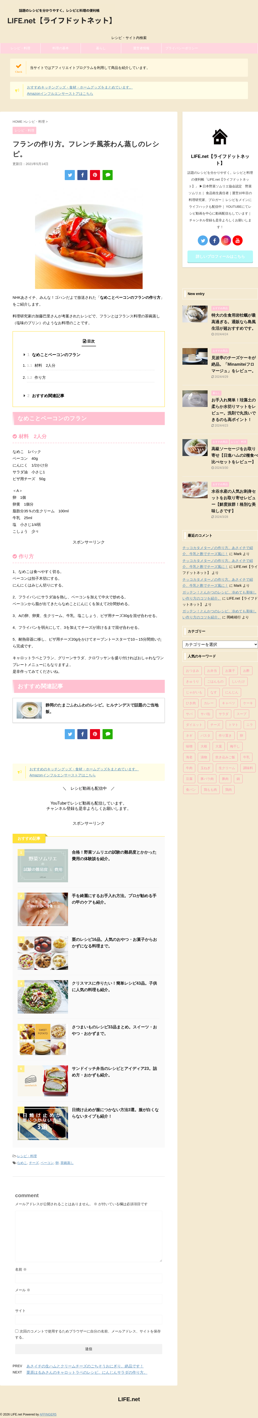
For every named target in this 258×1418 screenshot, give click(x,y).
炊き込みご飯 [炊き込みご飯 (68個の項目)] (225, 757)
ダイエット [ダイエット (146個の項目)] (194, 725)
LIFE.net (129, 1399)
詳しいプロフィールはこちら (220, 256)
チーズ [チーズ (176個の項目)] (215, 725)
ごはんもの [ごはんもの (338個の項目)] (215, 681)
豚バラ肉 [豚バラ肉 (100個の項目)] (207, 779)
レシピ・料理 (20, 48)
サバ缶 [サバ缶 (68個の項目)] (205, 714)
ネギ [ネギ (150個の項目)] (189, 735)
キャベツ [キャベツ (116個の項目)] (228, 703)
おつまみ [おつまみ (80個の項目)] (192, 671)
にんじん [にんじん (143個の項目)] (231, 692)
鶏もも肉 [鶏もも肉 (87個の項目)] (210, 789)
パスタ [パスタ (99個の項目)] (205, 735)
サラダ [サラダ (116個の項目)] (224, 714)
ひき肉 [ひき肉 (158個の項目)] (191, 703)
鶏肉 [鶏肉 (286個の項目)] (228, 789)
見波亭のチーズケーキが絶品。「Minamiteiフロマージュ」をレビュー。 (233, 364)
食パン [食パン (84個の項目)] (191, 789)
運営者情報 (141, 48)
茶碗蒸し (67, 1163)
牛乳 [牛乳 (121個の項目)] (246, 757)
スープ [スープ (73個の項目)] (241, 714)
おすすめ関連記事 (45, 396)
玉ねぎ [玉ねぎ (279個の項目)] (205, 768)
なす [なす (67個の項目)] (213, 692)
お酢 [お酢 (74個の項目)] (246, 671)
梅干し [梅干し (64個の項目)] (235, 746)
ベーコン (47, 1163)
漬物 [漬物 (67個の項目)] (204, 757)
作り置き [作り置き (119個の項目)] (225, 735)
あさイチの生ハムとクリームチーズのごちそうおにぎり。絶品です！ (85, 1366)
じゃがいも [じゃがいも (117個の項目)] (194, 692)
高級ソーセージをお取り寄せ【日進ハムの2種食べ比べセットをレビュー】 (234, 455)
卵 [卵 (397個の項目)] (241, 735)
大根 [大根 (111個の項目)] (204, 746)
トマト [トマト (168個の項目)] (233, 725)
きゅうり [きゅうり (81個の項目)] (192, 681)
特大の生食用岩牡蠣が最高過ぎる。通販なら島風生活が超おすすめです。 (233, 321)
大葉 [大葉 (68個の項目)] (218, 746)
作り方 (36, 377)
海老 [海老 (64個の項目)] (189, 757)
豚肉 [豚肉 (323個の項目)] (225, 779)
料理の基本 (60, 48)
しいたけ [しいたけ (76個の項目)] (238, 681)
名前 (21, 1269)
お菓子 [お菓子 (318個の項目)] (230, 671)
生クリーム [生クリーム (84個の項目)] (227, 768)
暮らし (101, 48)
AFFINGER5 (48, 1414)
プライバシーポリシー (181, 48)
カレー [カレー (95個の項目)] (209, 703)
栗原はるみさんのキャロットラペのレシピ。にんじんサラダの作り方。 (86, 1372)
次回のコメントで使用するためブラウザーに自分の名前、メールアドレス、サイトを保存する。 (88, 1334)
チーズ (34, 1163)
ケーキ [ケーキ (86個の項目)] (248, 703)
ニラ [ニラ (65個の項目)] (249, 725)
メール (22, 1290)
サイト (20, 1311)
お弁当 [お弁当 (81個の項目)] (212, 671)
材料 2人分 (41, 365)
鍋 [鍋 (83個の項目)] (238, 779)
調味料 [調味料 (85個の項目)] (248, 768)
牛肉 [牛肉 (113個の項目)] (189, 768)
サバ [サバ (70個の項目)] (189, 714)
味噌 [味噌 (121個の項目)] (189, 746)
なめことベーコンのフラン (53, 355)
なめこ (22, 1163)
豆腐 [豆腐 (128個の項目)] (189, 779)
